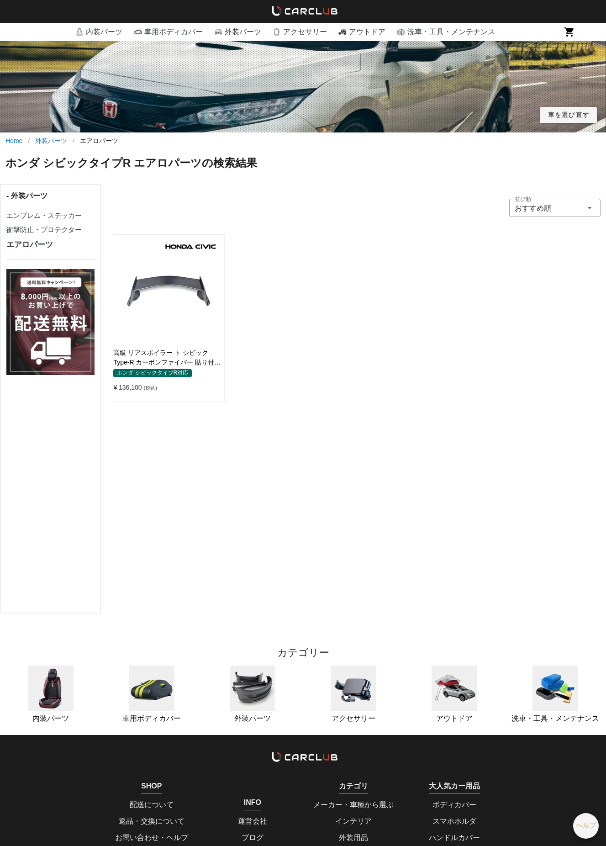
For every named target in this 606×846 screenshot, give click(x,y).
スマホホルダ (454, 821)
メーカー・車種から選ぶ (353, 805)
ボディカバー (454, 805)
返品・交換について (151, 821)
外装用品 (353, 837)
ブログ (252, 837)
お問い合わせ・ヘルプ (151, 837)
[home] (303, 11)
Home (13, 140)
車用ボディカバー (151, 694)
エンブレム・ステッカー (44, 215)
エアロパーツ (29, 244)
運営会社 (252, 821)
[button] (98, 32)
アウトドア (454, 694)
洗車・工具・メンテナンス (555, 694)
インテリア (353, 821)
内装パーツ (51, 694)
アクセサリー (353, 694)
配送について (152, 805)
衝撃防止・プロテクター (44, 229)
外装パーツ (51, 140)
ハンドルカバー (454, 837)
